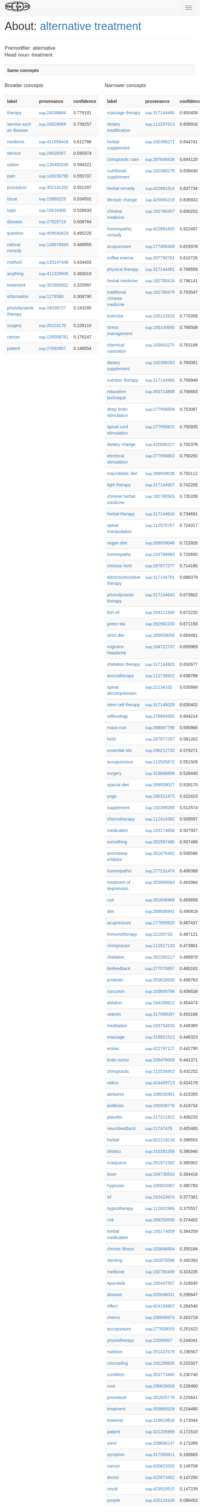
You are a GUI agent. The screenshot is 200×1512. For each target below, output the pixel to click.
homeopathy (119, 554)
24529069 (52, 124)
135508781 (53, 336)
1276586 (51, 296)
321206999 (160, 1431)
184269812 (160, 1002)
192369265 (160, 807)
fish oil (113, 612)
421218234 (160, 1139)
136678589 (53, 244)
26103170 (52, 325)
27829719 (52, 221)
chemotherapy (121, 819)
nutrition (115, 1351)
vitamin (114, 1014)
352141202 (53, 187)
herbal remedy (121, 188)
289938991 (160, 911)
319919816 (160, 1420)
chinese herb (119, 565)
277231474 (160, 870)
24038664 (52, 112)
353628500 (160, 979)
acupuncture (119, 246)
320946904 (160, 1248)
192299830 (160, 1363)
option (13, 164)
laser (112, 1174)
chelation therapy (123, 664)
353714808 (160, 391)
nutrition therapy (122, 380)
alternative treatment (90, 26)
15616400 (52, 210)
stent (112, 1443)
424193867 (160, 1306)
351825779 (160, 1397)
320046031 (160, 1294)
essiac (113, 1048)
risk (110, 1219)
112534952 (160, 1071)
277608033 (160, 1328)
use (110, 899)
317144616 (160, 513)
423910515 (160, 1488)
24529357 (52, 153)
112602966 (160, 1208)
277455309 (160, 246)
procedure (17, 187)
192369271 (160, 141)
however (115, 1420)
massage (116, 1037)
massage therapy (123, 112)
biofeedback (119, 968)
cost (111, 1386)
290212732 (160, 750)
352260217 (160, 957)
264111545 (160, 612)
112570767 (160, 525)
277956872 (160, 426)
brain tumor (118, 1059)
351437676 (160, 1351)
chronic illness (120, 1248)
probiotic (115, 979)
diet (110, 911)
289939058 (160, 635)
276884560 (160, 716)
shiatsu (114, 1151)
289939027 (160, 784)
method (14, 262)
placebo (114, 1117)
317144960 (160, 380)
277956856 (160, 409)
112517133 (160, 945)
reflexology (117, 716)
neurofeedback (121, 1128)
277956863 (160, 455)
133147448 (53, 262)
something (117, 841)
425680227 (160, 444)
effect (112, 1306)
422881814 (160, 188)
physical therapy (122, 269)
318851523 (160, 1037)
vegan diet (117, 542)
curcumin (116, 991)
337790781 (160, 257)
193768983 (160, 554)
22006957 (158, 1340)
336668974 (160, 1317)
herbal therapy (121, 513)
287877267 (160, 739)
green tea (116, 623)
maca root (116, 727)
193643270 (160, 344)
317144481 (160, 269)
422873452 (160, 1477)
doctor (113, 1477)
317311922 (160, 1117)
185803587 (160, 1185)
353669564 (160, 882)
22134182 (158, 687)
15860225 (52, 198)
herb (111, 739)
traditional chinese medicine (116, 298)
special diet (118, 784)
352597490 (160, 841)
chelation (116, 957)
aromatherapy (120, 675)
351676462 (160, 853)
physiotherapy (120, 1340)
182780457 (160, 211)
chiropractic (118, 1071)
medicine (15, 141)
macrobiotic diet (122, 473)
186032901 (160, 1094)
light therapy (119, 484)
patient (13, 348)
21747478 (158, 1128)
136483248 (53, 164)
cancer (13, 336)
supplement (118, 807)
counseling (117, 1363)
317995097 (160, 1014)
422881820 (160, 228)
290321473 (160, 796)
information (17, 296)
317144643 (160, 594)
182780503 (160, 496)
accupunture (119, 1328)
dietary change (121, 444)
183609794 (160, 991)
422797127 (160, 1048)
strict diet (116, 635)
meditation (117, 1025)
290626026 (160, 1386)
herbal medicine (122, 280)
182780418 (160, 280)
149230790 (53, 176)
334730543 (160, 1174)
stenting (114, 1260)
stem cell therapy (123, 704)
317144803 (160, 664)
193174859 (160, 1231)
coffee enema (120, 257)
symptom (116, 1454)
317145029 (160, 704)
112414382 (160, 819)
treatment (16, 285)
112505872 (160, 761)
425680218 (160, 199)
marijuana (116, 1162)
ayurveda (116, 1283)
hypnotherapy (120, 1208)
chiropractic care (123, 159)
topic (11, 210)
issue (12, 198)
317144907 (160, 484)
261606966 (160, 899)
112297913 (160, 124)
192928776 (160, 1105)
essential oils (119, 750)
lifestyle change (122, 199)
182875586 (160, 1260)
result (112, 1488)
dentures (115, 1094)
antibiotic (115, 1105)
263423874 (160, 1197)
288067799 (160, 727)
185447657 (160, 1283)
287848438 (160, 159)
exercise (115, 315)
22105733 (158, 934)
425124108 (160, 1500)
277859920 (160, 922)
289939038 (160, 473)
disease (14, 221)
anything (15, 273)
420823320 (160, 1466)
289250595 (160, 1219)
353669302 (53, 285)
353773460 (160, 1374)
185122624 (160, 315)
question (15, 233)
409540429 (53, 233)
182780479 (160, 292)
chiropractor (118, 945)
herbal (113, 1139)
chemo (113, 1317)
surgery (14, 325)
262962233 (160, 623)
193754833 (160, 1025)
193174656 (160, 830)
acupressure (119, 922)
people (113, 1500)
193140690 (160, 327)
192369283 (160, 362)
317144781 (160, 577)
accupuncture (120, 761)
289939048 (160, 542)
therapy (14, 112)
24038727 (52, 307)
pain (11, 176)
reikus (113, 1082)
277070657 (160, 968)
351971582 (160, 1162)
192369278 (160, 170)
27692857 (52, 348)
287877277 (160, 565)
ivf (109, 1197)
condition (116, 1374)
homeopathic (119, 870)
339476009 (160, 1059)
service (14, 153)
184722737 (160, 646)
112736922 (160, 675)
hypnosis (115, 1185)
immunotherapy (122, 934)
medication (117, 830)
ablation (114, 1002)
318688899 (160, 773)
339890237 (160, 1443)
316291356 (160, 1151)
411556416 (53, 141)
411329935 (53, 273)
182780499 (160, 1271)
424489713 (160, 1082)
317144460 (160, 112)
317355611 (160, 1454)
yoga (112, 796)
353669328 (160, 1408)
